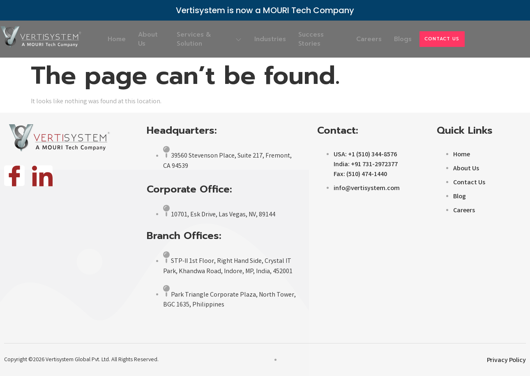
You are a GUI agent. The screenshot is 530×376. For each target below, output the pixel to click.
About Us (156, 39)
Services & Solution (208, 39)
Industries (266, 39)
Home (120, 39)
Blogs (401, 39)
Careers (362, 39)
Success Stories (312, 39)
